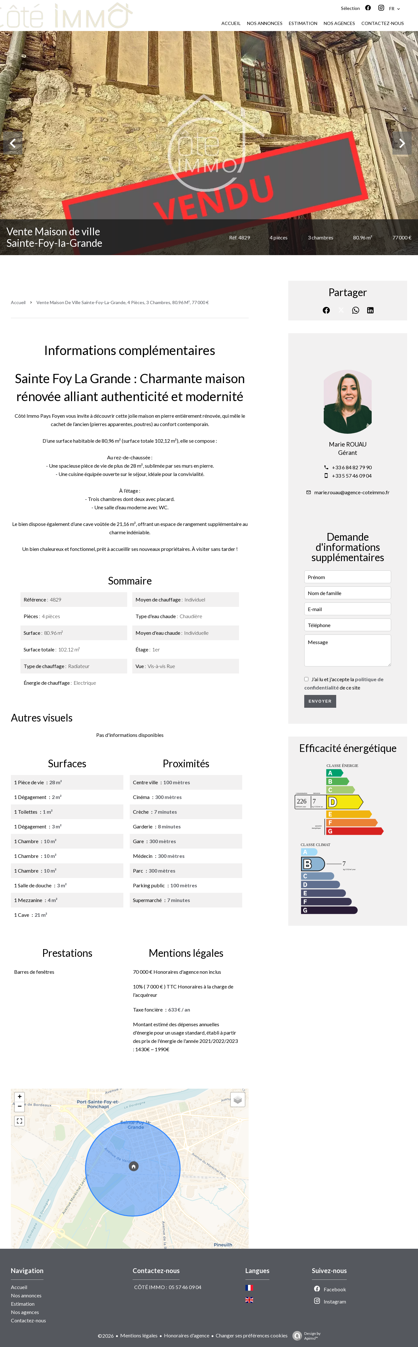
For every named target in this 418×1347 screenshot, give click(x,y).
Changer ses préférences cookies (252, 1335)
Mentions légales (139, 1335)
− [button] (20, 1107)
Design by (305, 1336)
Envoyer (320, 701)
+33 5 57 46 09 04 (352, 475)
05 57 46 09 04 (185, 1287)
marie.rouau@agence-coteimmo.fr (352, 492)
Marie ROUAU (348, 444)
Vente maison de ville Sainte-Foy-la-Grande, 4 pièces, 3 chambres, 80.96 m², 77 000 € (122, 302)
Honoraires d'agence (186, 1335)
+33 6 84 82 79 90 (352, 467)
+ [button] (20, 1097)
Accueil (18, 302)
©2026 (106, 1336)
